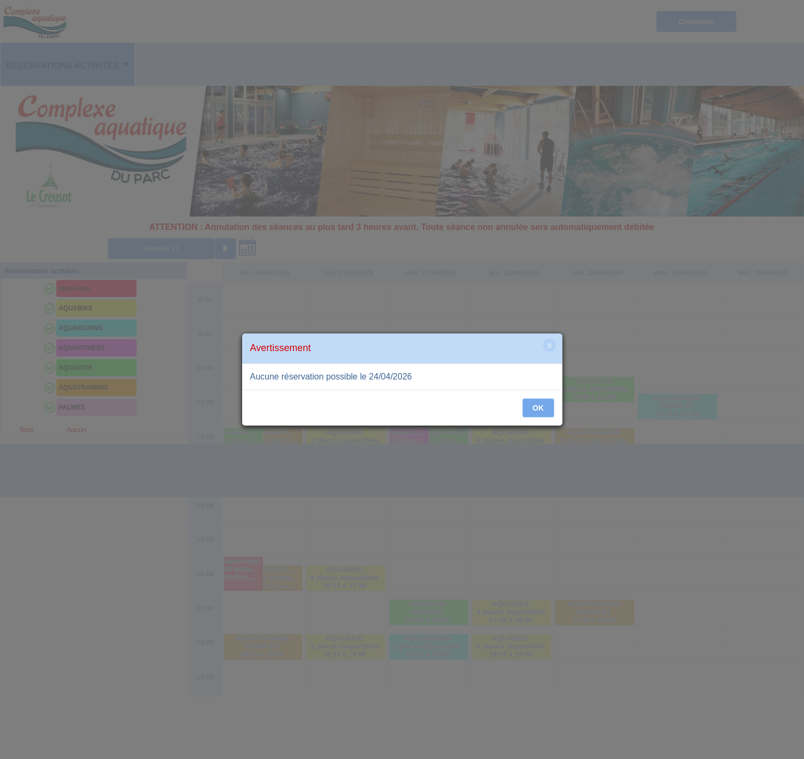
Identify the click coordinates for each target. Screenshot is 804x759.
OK (538, 408)
